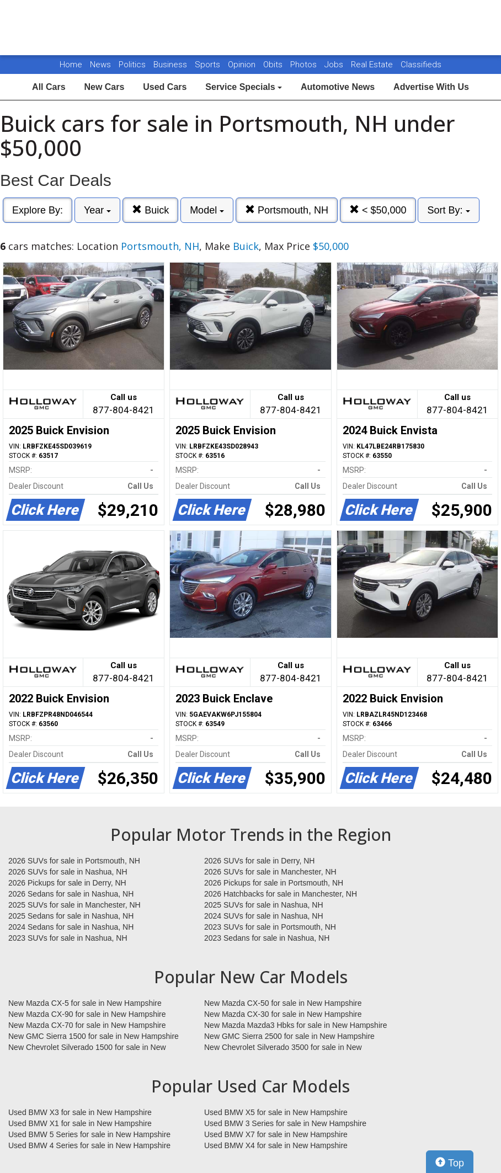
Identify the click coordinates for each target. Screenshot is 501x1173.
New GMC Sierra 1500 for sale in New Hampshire (93, 1036)
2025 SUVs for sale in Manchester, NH (74, 904)
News (100, 65)
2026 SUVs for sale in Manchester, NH (270, 871)
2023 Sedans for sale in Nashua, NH (266, 938)
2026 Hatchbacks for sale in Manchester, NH (280, 893)
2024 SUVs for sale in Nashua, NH (263, 915)
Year (97, 210)
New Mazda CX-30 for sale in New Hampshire (283, 1014)
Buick (150, 210)
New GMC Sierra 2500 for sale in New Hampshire (289, 1036)
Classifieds (421, 65)
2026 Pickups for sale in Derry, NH (67, 882)
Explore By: (37, 210)
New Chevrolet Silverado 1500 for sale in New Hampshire (87, 1048)
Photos (304, 65)
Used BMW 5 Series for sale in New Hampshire (89, 1134)
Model (207, 210)
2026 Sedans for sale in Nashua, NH (71, 893)
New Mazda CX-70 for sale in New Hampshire (87, 1025)
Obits (274, 65)
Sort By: (448, 210)
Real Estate (373, 65)
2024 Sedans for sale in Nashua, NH (71, 927)
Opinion (243, 65)
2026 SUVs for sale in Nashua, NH (67, 871)
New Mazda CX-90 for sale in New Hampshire (87, 1014)
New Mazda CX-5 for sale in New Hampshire (85, 1003)
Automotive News (338, 87)
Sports (208, 65)
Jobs (334, 65)
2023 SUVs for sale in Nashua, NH (67, 938)
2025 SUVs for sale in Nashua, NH (263, 904)
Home (71, 65)
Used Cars (164, 87)
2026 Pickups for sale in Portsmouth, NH (273, 882)
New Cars (104, 87)
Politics (132, 65)
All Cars (48, 87)
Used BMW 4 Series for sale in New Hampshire (89, 1145)
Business (171, 65)
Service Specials (243, 87)
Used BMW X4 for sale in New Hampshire (276, 1145)
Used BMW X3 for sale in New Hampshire (80, 1112)
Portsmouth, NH (286, 210)
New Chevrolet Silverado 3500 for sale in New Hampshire (283, 1048)
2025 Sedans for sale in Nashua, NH (71, 915)
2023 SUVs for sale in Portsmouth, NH (270, 927)
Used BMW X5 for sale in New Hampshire (276, 1112)
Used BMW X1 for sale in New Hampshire (80, 1123)
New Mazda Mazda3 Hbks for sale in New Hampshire (295, 1025)
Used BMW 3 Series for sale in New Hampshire (285, 1123)
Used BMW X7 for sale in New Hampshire (276, 1134)
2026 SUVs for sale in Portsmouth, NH (74, 860)
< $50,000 (378, 210)
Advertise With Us (431, 87)
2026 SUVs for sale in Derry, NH (259, 860)
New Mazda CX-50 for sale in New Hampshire (283, 1003)
